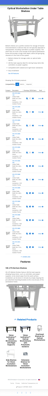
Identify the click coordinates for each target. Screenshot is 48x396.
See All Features (13, 73)
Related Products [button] (27, 320)
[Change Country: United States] (39, 380)
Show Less (25, 257)
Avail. (40, 90)
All (17, 84)
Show (40, 98)
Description (15, 90)
